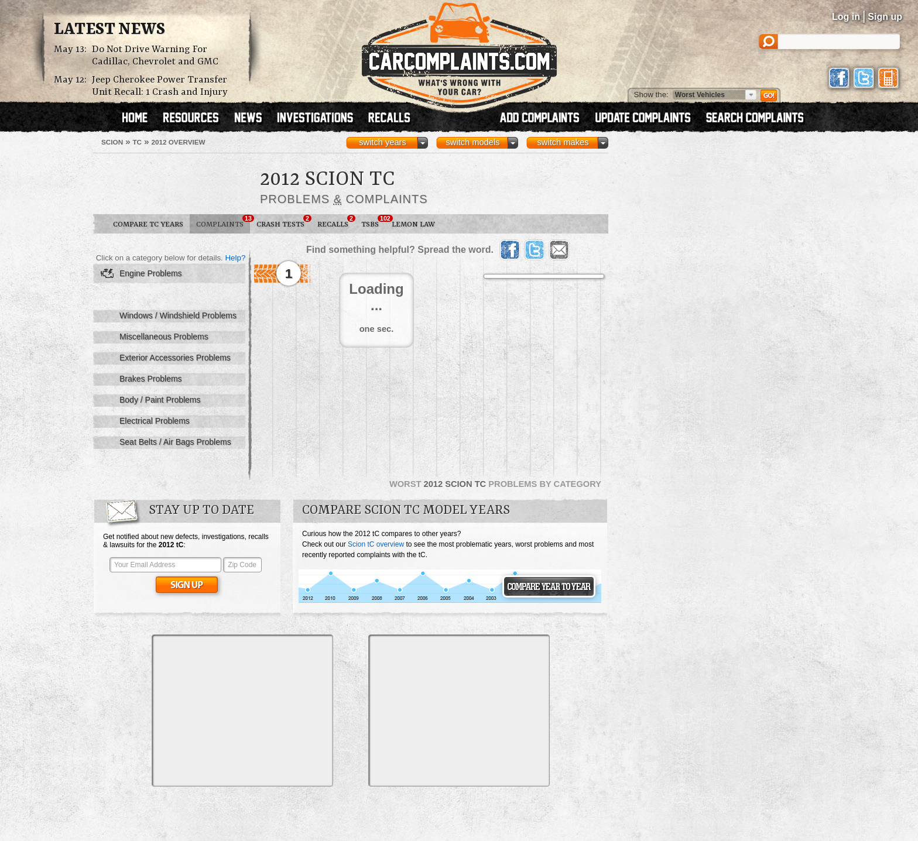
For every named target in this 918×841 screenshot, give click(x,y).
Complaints (223, 222)
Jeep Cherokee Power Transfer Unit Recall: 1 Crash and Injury (160, 86)
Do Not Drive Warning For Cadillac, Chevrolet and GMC (155, 55)
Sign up (885, 17)
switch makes (563, 142)
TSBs (373, 222)
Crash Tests (283, 222)
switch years (382, 142)
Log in (846, 17)
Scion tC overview (376, 544)
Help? (235, 257)
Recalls (336, 222)
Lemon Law (413, 224)
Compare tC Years (148, 224)
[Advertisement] (242, 710)
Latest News (109, 29)
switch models (472, 142)
